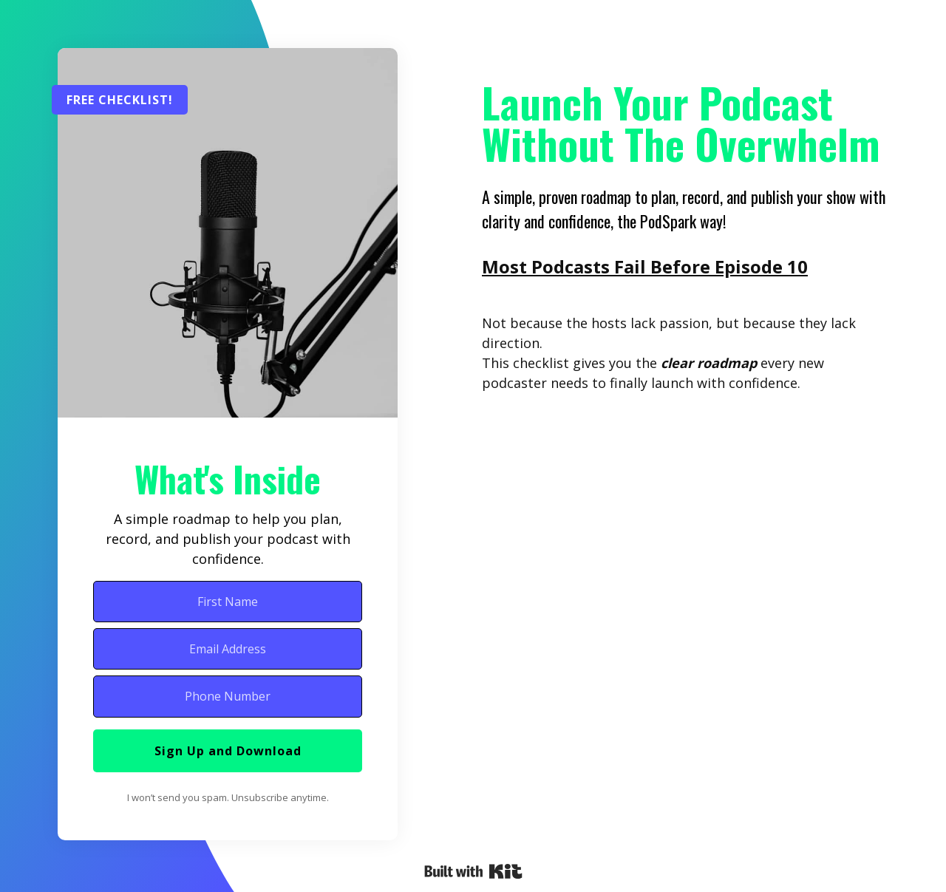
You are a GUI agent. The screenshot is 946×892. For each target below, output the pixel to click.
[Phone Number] (227, 696)
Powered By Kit (473, 871)
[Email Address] (227, 649)
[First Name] (227, 601)
